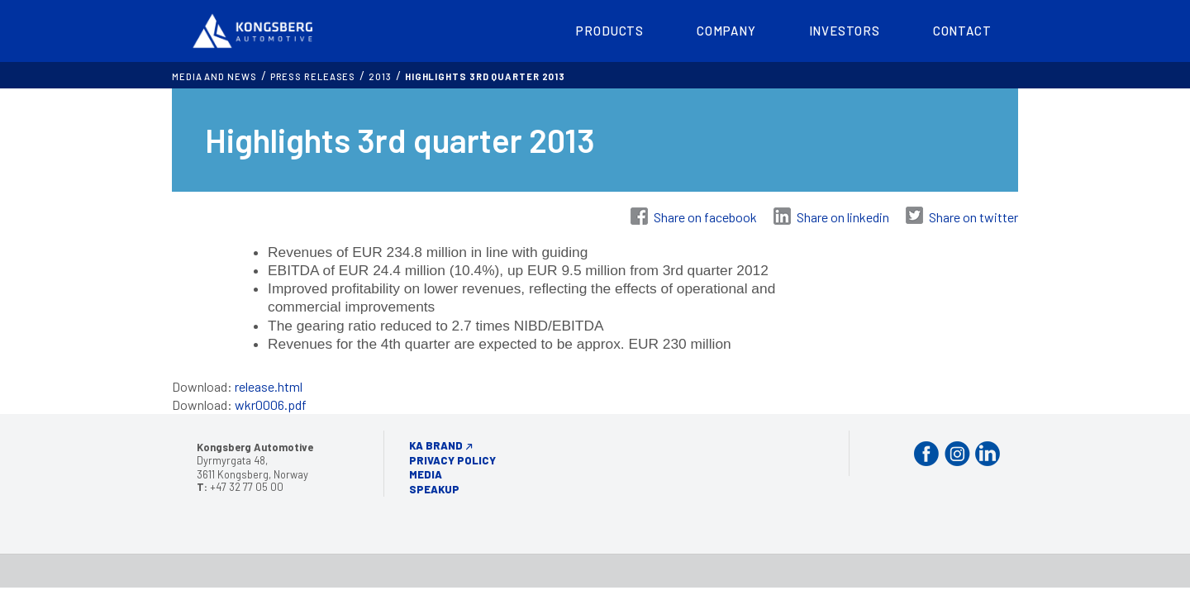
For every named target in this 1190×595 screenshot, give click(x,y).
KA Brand (436, 445)
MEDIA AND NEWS (214, 76)
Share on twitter (973, 217)
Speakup (434, 489)
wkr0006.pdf (271, 404)
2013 (380, 76)
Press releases (313, 76)
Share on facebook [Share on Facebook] (705, 217)
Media (425, 474)
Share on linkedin (843, 217)
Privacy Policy (452, 460)
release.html (268, 386)
